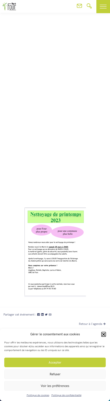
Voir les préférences (55, 386)
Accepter (55, 362)
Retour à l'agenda (93, 324)
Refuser (55, 374)
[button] (103, 334)
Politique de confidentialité (66, 395)
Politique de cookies (38, 395)
